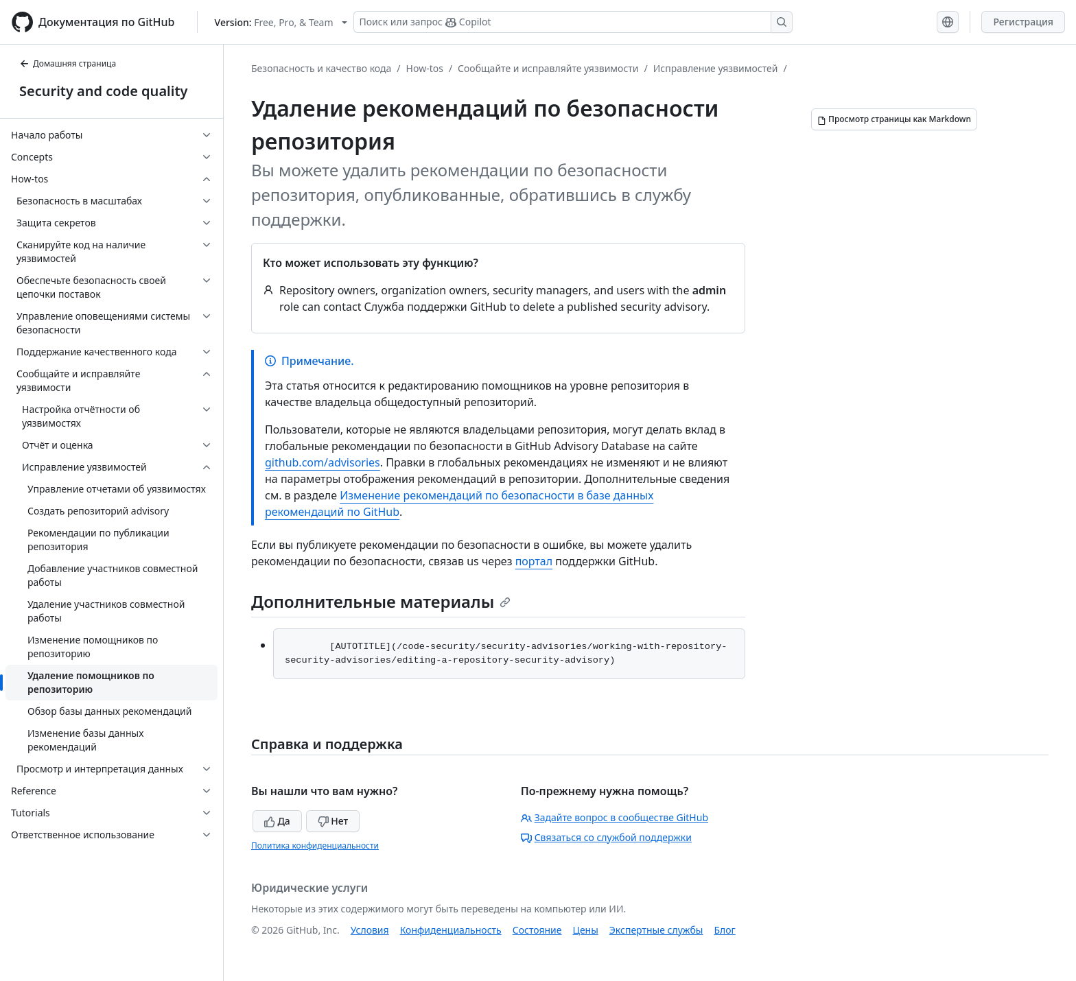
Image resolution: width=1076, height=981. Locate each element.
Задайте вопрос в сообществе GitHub (614, 817)
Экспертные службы (656, 929)
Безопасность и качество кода (321, 68)
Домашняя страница (67, 63)
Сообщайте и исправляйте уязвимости (548, 68)
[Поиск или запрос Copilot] (573, 22)
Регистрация (1023, 21)
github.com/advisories (322, 462)
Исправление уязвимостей (715, 68)
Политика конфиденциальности (315, 845)
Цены (585, 929)
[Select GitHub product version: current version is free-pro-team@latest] (281, 22)
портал (534, 561)
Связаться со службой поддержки (606, 837)
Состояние (537, 929)
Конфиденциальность (451, 929)
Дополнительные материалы (381, 601)
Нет (333, 820)
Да (277, 820)
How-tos (424, 68)
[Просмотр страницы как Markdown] (894, 119)
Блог (724, 929)
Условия (370, 929)
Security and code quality (103, 91)
